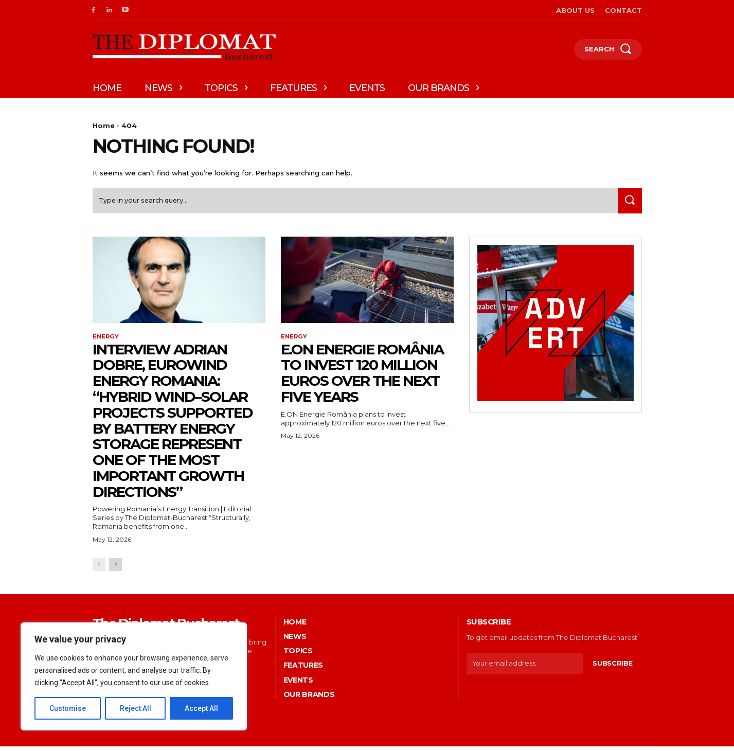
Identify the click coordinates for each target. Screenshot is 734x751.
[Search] (628, 204)
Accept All (201, 708)
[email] (525, 667)
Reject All (135, 708)
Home (104, 125)
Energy (106, 340)
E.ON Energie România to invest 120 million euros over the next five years (362, 377)
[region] (134, 676)
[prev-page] (99, 568)
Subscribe (612, 668)
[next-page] (115, 568)
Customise (67, 708)
